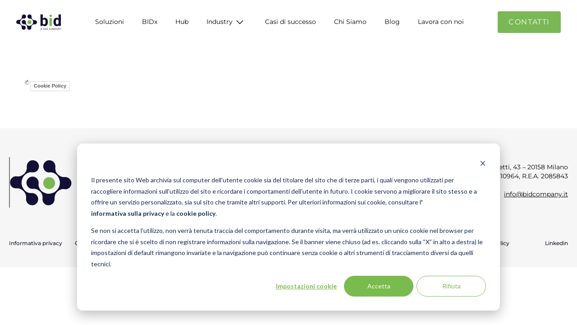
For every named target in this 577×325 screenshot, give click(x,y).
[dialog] (288, 227)
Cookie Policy (50, 85)
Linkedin (556, 243)
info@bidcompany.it (536, 194)
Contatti (529, 22)
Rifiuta (451, 286)
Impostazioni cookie (306, 286)
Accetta (378, 286)
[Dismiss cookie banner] (483, 163)
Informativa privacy (35, 243)
